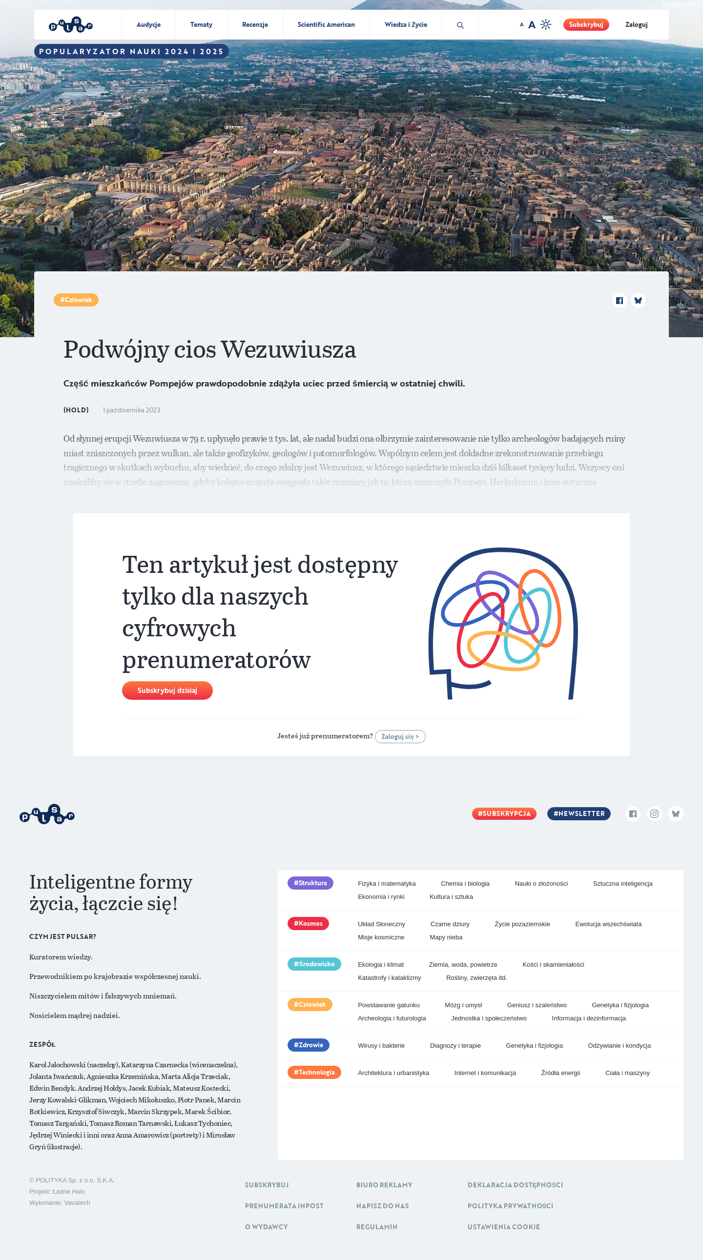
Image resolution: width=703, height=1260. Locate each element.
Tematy (201, 24)
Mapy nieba (446, 937)
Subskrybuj (586, 24)
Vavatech (77, 1202)
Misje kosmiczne (381, 937)
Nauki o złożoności (541, 883)
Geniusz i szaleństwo (537, 1005)
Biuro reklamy (384, 1185)
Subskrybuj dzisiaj (167, 690)
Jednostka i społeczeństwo (489, 1018)
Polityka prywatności (511, 1206)
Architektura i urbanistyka (393, 1073)
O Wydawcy (266, 1227)
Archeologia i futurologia (392, 1018)
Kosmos (311, 923)
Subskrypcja (507, 813)
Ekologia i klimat (381, 964)
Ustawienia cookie (504, 1227)
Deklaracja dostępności (515, 1185)
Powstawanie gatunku (388, 1005)
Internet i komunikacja (485, 1073)
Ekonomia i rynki (381, 896)
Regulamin (376, 1227)
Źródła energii (560, 1073)
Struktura (313, 883)
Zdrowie (311, 1045)
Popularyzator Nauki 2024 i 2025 (131, 51)
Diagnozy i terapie (455, 1045)
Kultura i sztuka (451, 896)
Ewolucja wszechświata (609, 924)
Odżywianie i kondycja (619, 1045)
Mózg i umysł (463, 1005)
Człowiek (78, 300)
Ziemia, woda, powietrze (463, 964)
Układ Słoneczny (381, 924)
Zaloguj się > (400, 736)
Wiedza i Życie (406, 24)
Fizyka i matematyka (386, 883)
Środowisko (317, 964)
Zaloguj (636, 24)
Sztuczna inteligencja (623, 883)
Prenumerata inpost (284, 1206)
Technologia (317, 1072)
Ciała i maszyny (627, 1073)
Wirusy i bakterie (381, 1045)
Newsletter (581, 813)
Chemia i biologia (465, 883)
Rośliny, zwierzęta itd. (476, 977)
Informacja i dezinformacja (589, 1018)
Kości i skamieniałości (553, 964)
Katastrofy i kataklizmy (389, 977)
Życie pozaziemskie (522, 924)
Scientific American (326, 24)
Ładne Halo (69, 1191)
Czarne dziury (450, 924)
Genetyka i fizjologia (620, 1005)
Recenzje (255, 24)
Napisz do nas (382, 1206)
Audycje (149, 24)
